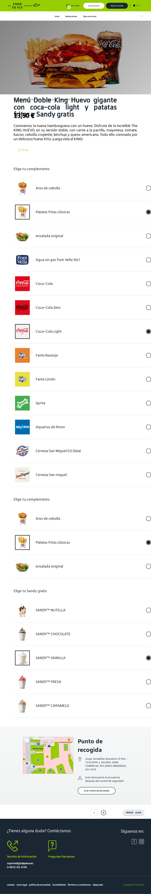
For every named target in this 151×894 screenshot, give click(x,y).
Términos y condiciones (79, 884)
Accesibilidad (59, 884)
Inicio (57, 16)
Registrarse (94, 6)
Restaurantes (71, 16)
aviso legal (22, 884)
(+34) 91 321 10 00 (17, 867)
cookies (11, 884)
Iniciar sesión (117, 6)
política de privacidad (39, 884)
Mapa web (98, 884)
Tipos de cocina (89, 16)
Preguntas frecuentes (61, 856)
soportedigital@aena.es (20, 863)
